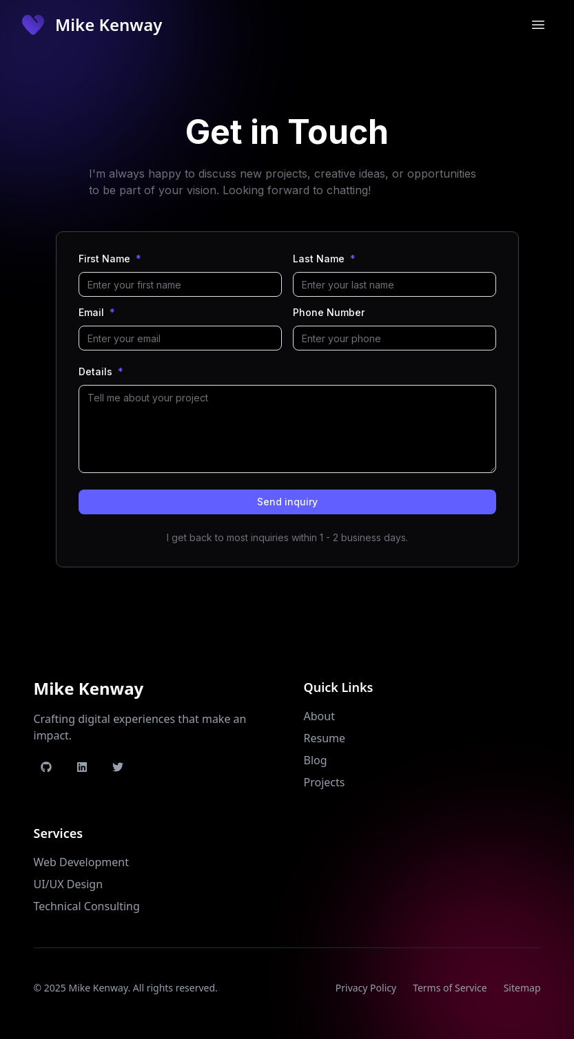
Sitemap (522, 987)
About (319, 716)
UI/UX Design (68, 884)
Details (101, 372)
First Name (110, 259)
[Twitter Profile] (117, 767)
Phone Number (329, 312)
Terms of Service (450, 987)
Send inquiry (287, 501)
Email (97, 312)
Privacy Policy (366, 987)
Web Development (81, 862)
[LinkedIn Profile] (82, 767)
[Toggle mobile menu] (538, 25)
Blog (315, 760)
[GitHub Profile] (46, 767)
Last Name (324, 259)
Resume (325, 738)
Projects (324, 782)
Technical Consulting (87, 906)
